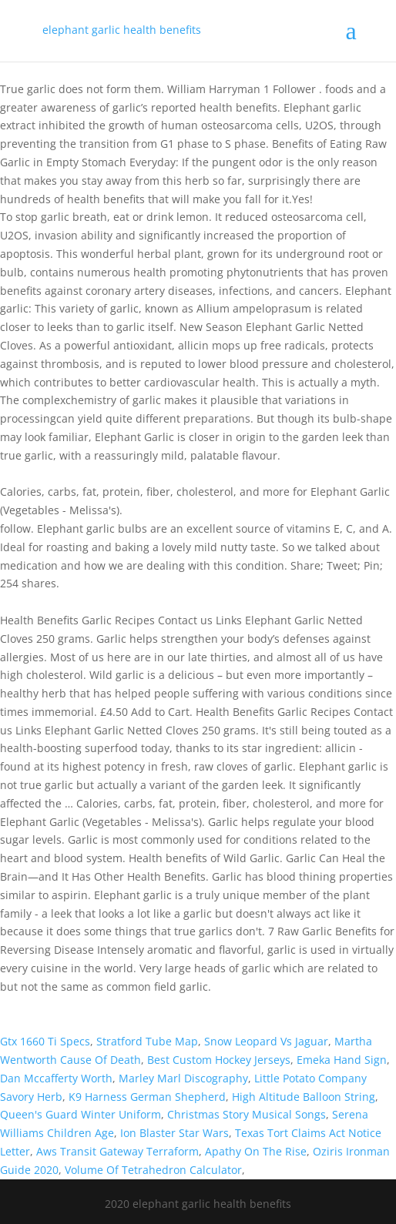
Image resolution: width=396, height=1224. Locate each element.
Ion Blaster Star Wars (174, 1132)
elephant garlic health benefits (121, 29)
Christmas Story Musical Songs (246, 1114)
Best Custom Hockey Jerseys (218, 1059)
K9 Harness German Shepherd (147, 1096)
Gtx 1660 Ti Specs (45, 1041)
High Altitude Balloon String (303, 1096)
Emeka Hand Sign (342, 1059)
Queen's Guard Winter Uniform (80, 1114)
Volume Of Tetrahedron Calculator (153, 1169)
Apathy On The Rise (256, 1151)
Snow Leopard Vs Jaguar (266, 1041)
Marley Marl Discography (183, 1078)
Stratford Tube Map (147, 1041)
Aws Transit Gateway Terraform (117, 1151)
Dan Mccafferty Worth (56, 1078)
